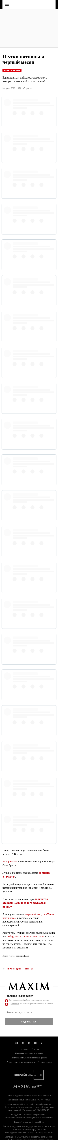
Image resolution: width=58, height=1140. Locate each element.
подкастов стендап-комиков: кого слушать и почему (25, 902)
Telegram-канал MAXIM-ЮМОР (26, 936)
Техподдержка (45, 1062)
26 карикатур (9, 861)
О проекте (23, 1049)
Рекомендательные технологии (20, 1062)
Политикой (15, 1004)
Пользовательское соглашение (29, 1053)
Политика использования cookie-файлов (29, 1058)
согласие (16, 1000)
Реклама (35, 1049)
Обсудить (25, 88)
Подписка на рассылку (19, 995)
